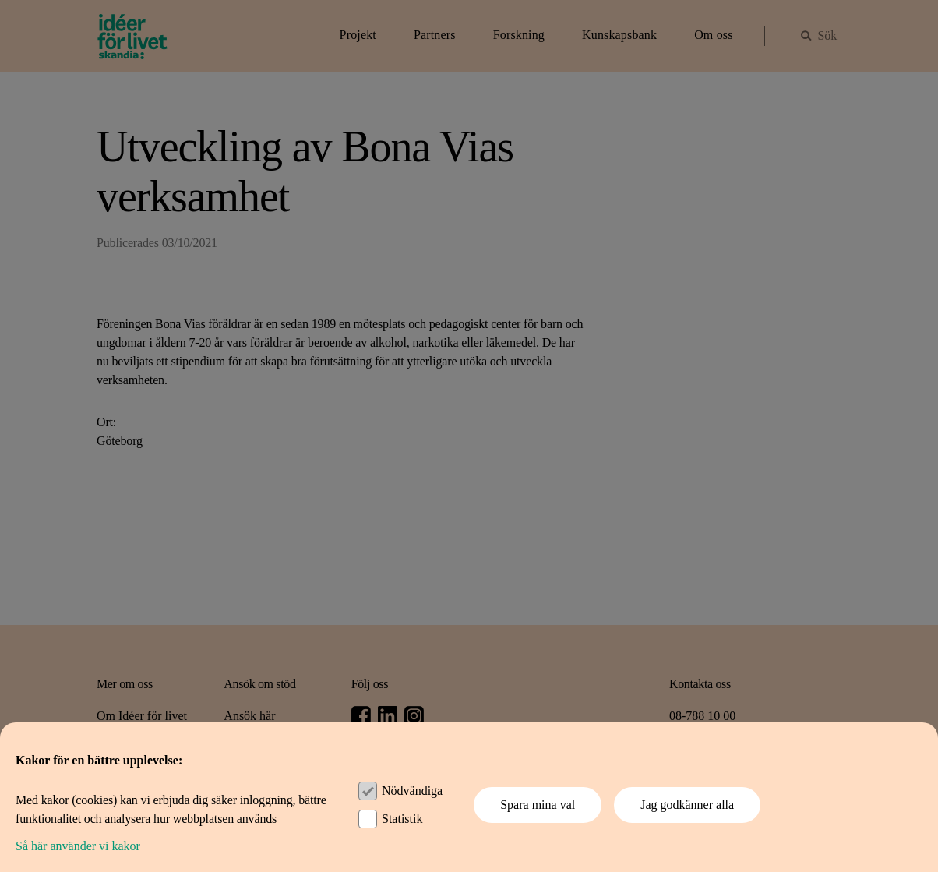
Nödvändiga (412, 790)
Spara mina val (537, 804)
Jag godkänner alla (687, 804)
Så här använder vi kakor (78, 846)
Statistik (402, 818)
